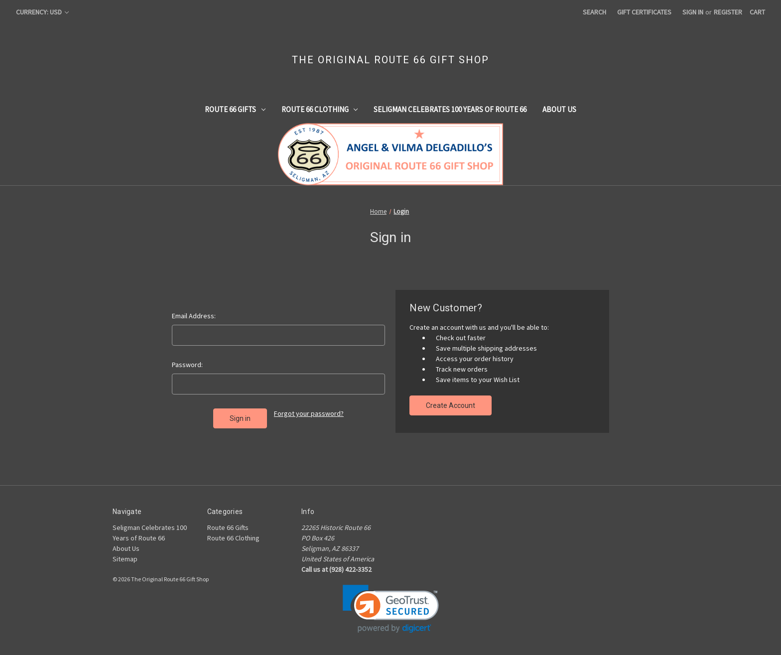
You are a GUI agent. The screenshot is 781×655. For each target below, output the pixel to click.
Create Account (450, 405)
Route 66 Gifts (235, 109)
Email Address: (194, 315)
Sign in (692, 11)
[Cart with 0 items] (757, 12)
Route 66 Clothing (319, 109)
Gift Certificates (644, 11)
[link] (391, 609)
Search (594, 11)
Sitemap (125, 558)
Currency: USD (42, 11)
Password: (187, 364)
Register (728, 11)
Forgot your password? (309, 413)
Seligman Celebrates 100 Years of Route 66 (450, 109)
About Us (559, 109)
